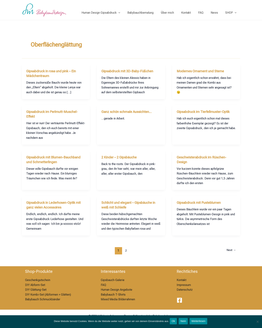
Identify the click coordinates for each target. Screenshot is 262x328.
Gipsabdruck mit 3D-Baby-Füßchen (129, 71)
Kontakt (191, 12)
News (216, 12)
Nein (184, 321)
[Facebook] (179, 300)
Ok (173, 321)
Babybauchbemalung (148, 12)
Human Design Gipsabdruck (110, 12)
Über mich (173, 12)
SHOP (231, 12)
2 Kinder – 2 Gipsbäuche (120, 157)
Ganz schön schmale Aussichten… (128, 111)
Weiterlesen (199, 321)
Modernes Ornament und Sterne (202, 71)
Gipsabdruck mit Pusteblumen (201, 202)
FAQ (204, 12)
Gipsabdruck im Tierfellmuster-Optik (206, 111)
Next (230, 250)
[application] (128, 12)
